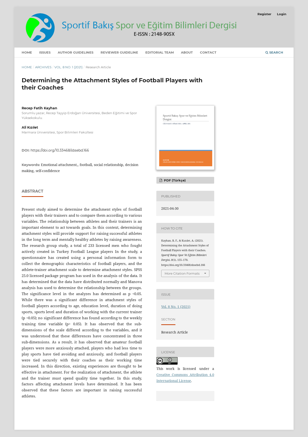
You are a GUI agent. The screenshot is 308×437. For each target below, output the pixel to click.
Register (264, 14)
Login (281, 14)
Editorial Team (159, 52)
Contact (208, 52)
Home (27, 52)
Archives (43, 67)
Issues (45, 52)
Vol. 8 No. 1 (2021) (68, 67)
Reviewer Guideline (119, 52)
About (187, 52)
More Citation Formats (182, 273)
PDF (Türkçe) (174, 180)
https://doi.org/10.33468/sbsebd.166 (60, 150)
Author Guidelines (75, 52)
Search (274, 52)
